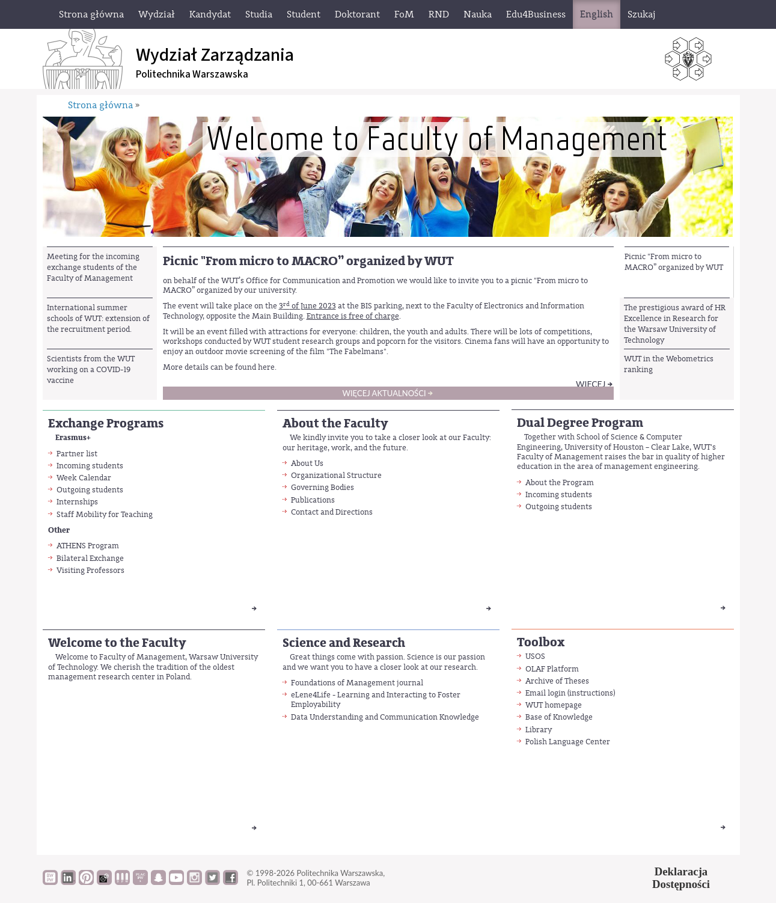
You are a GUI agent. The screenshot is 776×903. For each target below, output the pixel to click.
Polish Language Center (567, 741)
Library (538, 729)
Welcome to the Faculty (117, 643)
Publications (313, 500)
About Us (307, 463)
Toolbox (540, 642)
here (266, 367)
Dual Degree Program (580, 423)
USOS (535, 656)
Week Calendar (84, 478)
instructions (591, 693)
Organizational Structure (336, 475)
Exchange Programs (105, 423)
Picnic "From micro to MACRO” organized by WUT (674, 261)
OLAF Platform (552, 669)
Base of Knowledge (559, 717)
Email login (545, 693)
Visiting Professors (90, 570)
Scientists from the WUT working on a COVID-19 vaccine (91, 370)
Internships (77, 502)
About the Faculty (335, 423)
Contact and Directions (332, 512)
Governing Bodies (322, 487)
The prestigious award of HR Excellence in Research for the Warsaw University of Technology (675, 324)
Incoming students (90, 466)
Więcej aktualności (384, 393)
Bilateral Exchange (90, 558)
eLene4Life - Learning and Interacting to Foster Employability (375, 699)
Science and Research (344, 643)
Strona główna (100, 105)
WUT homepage (553, 705)
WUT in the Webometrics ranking (668, 364)
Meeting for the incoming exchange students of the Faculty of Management (93, 267)
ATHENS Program (88, 545)
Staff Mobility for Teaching (105, 514)
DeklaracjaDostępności (681, 877)
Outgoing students (90, 490)
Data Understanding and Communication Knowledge (385, 717)
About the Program (559, 482)
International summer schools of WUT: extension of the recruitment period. (98, 318)
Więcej (590, 384)
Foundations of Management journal (357, 683)
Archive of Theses (557, 681)
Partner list (77, 453)
